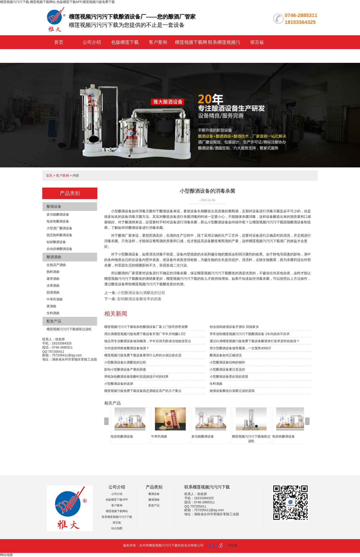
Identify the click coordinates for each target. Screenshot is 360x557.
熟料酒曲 (53, 272)
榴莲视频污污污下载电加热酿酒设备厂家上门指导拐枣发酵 (146, 327)
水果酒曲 (53, 285)
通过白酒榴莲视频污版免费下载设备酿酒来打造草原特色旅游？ (255, 341)
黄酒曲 (51, 306)
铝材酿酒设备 (56, 242)
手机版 (232, 545)
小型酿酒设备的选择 (118, 383)
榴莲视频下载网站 (117, 511)
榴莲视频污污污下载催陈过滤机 (69, 329)
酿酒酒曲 (54, 257)
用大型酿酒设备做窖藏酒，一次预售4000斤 (240, 348)
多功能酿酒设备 (58, 214)
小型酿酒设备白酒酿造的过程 (141, 293)
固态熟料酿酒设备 (59, 235)
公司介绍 (92, 42)
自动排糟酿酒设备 (59, 249)
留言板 (257, 42)
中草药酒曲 (55, 299)
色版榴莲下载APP (117, 499)
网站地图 (6, 555)
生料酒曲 (53, 313)
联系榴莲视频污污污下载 (117, 516)
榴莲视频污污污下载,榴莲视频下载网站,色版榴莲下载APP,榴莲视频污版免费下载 (57, 2)
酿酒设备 (54, 206)
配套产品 (54, 321)
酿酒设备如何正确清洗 (226, 355)
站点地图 (116, 528)
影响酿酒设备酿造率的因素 (139, 299)
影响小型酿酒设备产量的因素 (125, 369)
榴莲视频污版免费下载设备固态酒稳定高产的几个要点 (142, 391)
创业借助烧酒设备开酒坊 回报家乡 (234, 327)
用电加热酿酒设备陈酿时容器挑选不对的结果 (136, 376)
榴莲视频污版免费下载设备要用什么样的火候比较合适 (142, 355)
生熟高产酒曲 (56, 265)
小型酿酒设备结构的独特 (227, 362)
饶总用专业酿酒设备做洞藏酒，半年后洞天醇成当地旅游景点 (147, 341)
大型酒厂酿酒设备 (59, 228)
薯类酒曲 (53, 278)
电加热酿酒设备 (58, 221)
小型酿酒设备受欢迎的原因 (229, 376)
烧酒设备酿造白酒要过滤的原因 (232, 391)
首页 (58, 42)
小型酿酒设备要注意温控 (227, 369)
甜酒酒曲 (53, 292)
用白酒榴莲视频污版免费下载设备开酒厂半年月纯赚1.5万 (145, 334)
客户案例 (158, 42)
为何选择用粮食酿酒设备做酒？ (126, 348)
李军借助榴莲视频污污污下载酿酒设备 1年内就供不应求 (250, 334)
